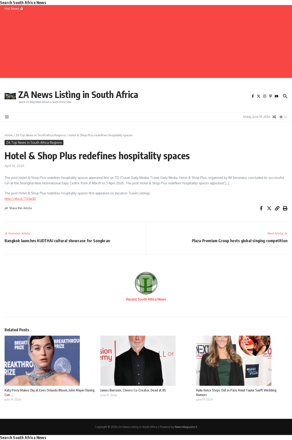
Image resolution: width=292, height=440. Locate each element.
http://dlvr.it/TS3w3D (20, 199)
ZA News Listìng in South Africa (78, 94)
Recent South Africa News (146, 299)
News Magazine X (186, 427)
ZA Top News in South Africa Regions (41, 135)
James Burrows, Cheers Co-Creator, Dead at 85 (133, 390)
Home (9, 135)
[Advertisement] (146, 46)
